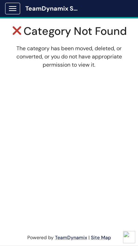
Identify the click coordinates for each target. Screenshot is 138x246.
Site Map (101, 237)
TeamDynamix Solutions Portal (55, 8)
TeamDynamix (71, 237)
